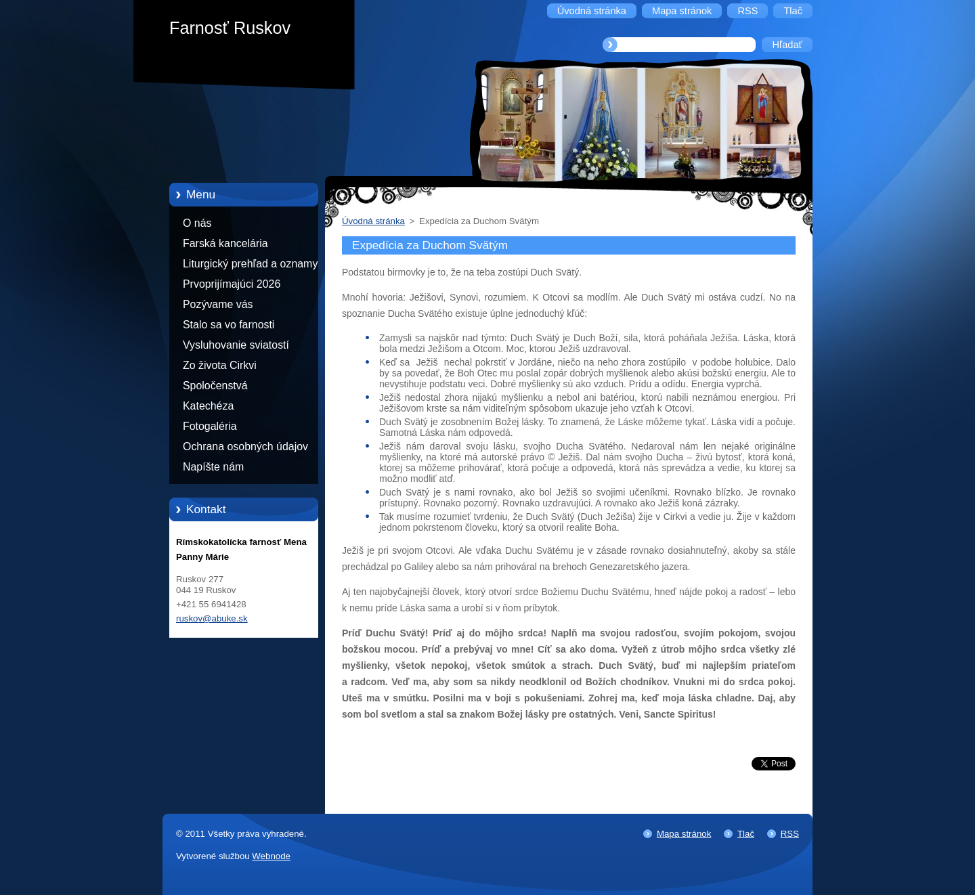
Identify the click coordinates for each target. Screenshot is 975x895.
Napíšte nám (213, 467)
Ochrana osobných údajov (245, 446)
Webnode (271, 856)
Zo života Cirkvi (220, 365)
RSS (790, 834)
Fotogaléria (210, 426)
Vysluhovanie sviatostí (236, 345)
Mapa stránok (684, 834)
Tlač (745, 834)
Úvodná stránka (373, 221)
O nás (197, 223)
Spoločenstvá (215, 385)
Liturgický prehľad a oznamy (250, 263)
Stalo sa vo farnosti (228, 324)
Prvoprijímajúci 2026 (231, 284)
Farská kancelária (225, 243)
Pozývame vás (218, 304)
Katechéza (208, 406)
